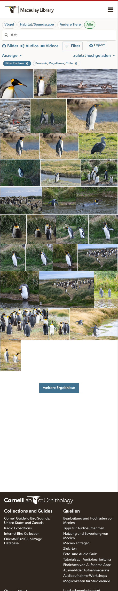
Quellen (71, 511)
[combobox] (63, 35)
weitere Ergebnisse (59, 388)
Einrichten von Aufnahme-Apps (87, 565)
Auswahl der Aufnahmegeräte (86, 570)
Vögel (9, 24)
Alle (89, 24)
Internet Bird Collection (22, 534)
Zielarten (70, 548)
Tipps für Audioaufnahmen (83, 528)
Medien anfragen (76, 543)
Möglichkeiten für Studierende (86, 581)
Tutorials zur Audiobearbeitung (87, 559)
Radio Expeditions (18, 528)
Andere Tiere (70, 24)
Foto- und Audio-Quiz (80, 554)
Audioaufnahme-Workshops (85, 576)
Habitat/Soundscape (37, 24)
